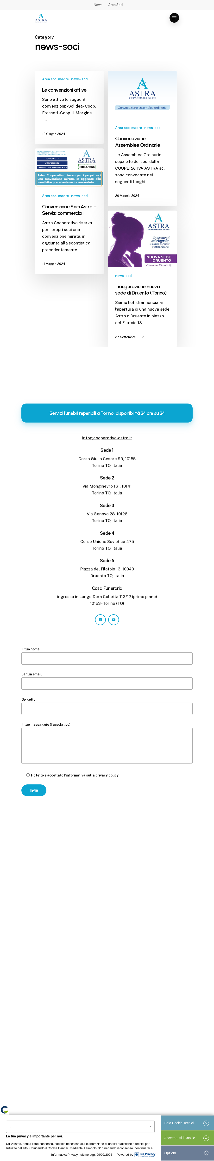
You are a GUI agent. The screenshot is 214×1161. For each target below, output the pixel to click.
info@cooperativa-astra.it (107, 438)
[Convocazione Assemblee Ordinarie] (142, 138)
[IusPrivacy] (145, 1155)
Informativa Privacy (65, 1154)
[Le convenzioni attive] (69, 107)
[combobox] (80, 1127)
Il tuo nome (107, 656)
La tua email (107, 681)
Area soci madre (55, 79)
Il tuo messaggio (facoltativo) (107, 744)
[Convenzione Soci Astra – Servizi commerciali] (69, 211)
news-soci (79, 79)
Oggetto (107, 706)
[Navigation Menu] (174, 17)
